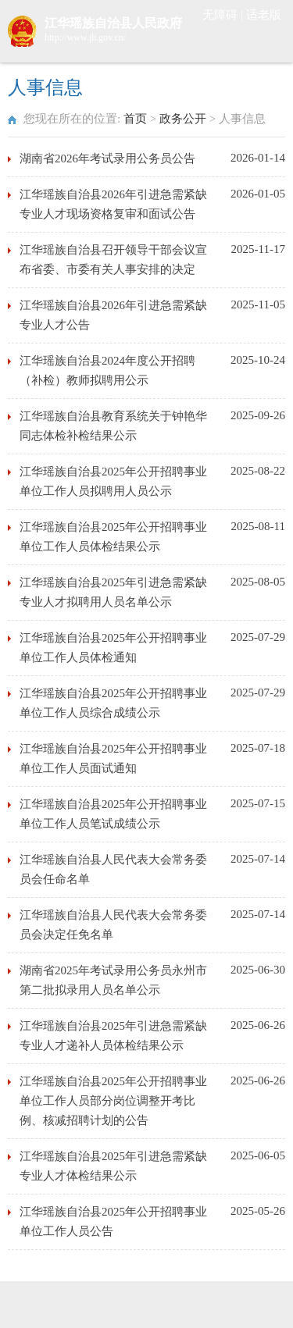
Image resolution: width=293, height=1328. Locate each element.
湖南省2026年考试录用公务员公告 (107, 158)
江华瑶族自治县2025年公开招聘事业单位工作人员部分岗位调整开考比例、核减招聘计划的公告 (113, 1101)
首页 (135, 118)
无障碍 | (224, 15)
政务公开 (182, 118)
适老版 (263, 15)
